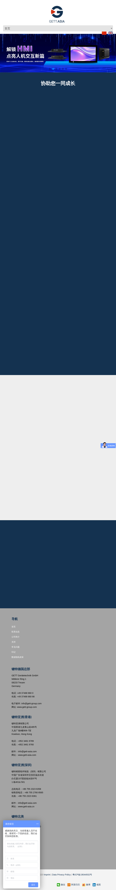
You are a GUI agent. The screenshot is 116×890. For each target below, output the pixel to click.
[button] (50, 69)
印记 (14, 652)
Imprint (47, 874)
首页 (14, 626)
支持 (14, 642)
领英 (97, 884)
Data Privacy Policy (61, 874)
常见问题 (16, 647)
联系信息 (16, 631)
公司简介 (16, 637)
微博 (86, 884)
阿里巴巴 (73, 884)
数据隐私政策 (18, 657)
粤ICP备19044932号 (82, 874)
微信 (61, 884)
